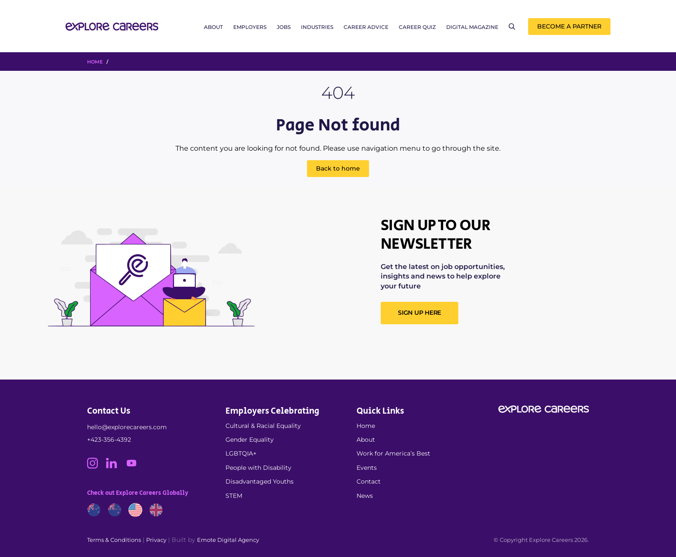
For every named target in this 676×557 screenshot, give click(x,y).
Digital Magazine (472, 27)
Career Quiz (417, 27)
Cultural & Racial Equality (263, 426)
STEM (233, 496)
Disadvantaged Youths (259, 481)
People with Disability (258, 468)
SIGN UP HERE (419, 312)
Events (367, 468)
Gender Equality (249, 439)
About (213, 27)
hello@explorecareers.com (127, 427)
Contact (369, 481)
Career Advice (366, 27)
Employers (249, 27)
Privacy (156, 539)
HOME (95, 62)
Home (366, 426)
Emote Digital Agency (228, 539)
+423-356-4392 (109, 439)
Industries (317, 27)
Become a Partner (569, 26)
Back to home (338, 168)
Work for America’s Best (393, 453)
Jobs (284, 27)
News (365, 496)
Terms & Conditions (114, 539)
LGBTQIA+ (241, 453)
